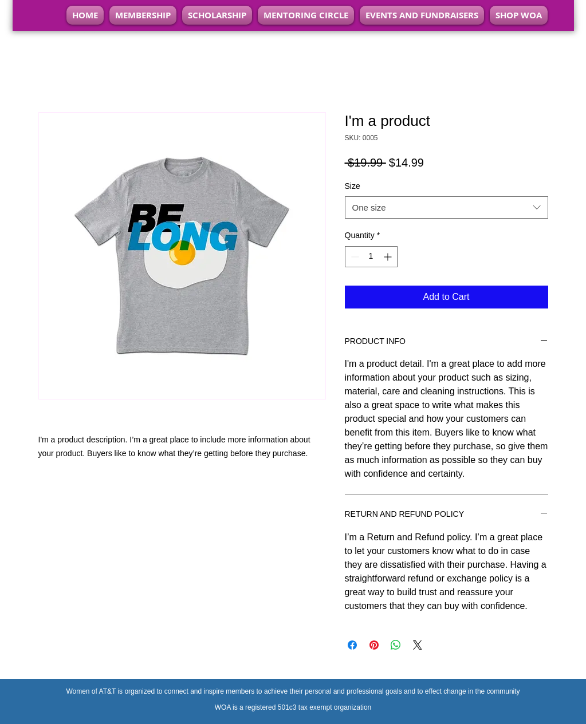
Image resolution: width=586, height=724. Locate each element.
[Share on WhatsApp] (396, 645)
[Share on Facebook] (352, 645)
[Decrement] (354, 257)
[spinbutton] (371, 257)
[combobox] (446, 207)
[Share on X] (417, 645)
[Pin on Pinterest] (374, 645)
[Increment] (389, 257)
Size (352, 186)
